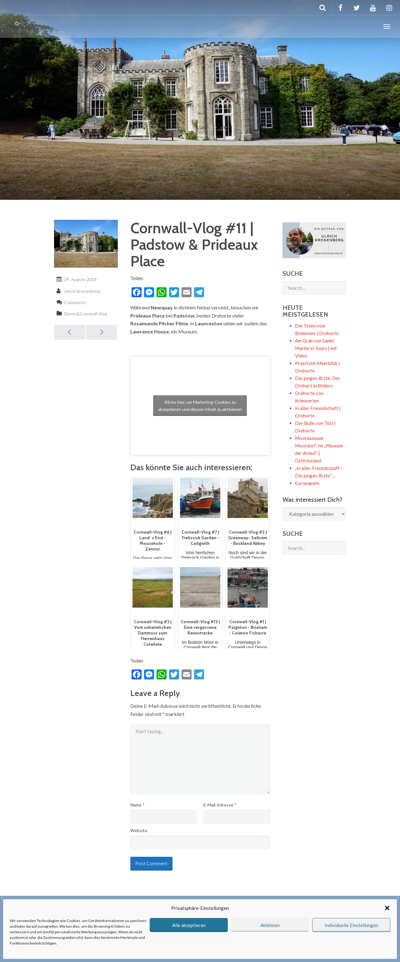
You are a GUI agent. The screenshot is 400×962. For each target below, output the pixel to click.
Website (138, 830)
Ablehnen (270, 925)
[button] (387, 908)
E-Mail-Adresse (220, 804)
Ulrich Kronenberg (82, 291)
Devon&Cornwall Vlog (85, 313)
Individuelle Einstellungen (351, 925)
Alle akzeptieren (189, 925)
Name (137, 804)
